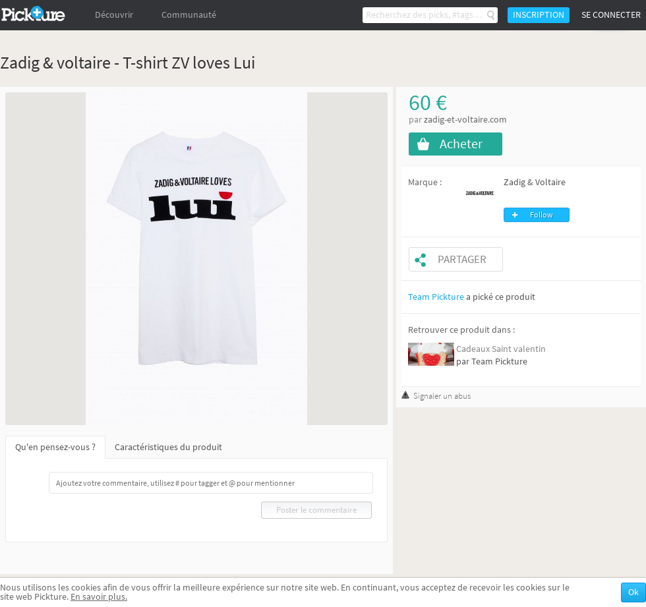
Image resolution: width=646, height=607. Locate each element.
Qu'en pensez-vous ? (55, 447)
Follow (541, 215)
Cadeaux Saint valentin (501, 349)
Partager (462, 259)
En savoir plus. (99, 597)
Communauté (189, 15)
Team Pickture (436, 297)
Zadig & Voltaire (535, 182)
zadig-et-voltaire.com (465, 119)
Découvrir (114, 15)
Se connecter (611, 15)
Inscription (538, 15)
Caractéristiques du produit (168, 447)
